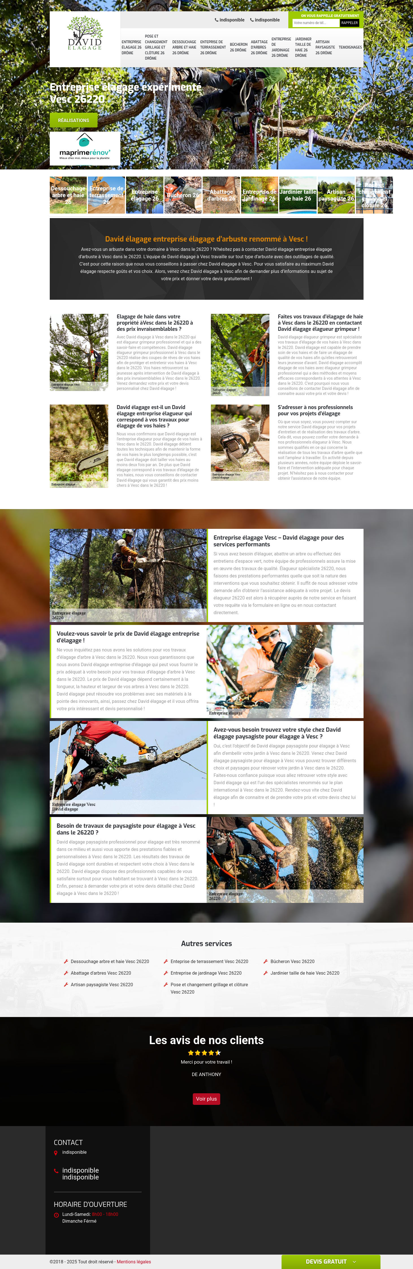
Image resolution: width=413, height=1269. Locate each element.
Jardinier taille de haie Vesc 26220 (305, 973)
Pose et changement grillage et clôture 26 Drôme (156, 47)
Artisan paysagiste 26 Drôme (325, 47)
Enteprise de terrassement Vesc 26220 (209, 961)
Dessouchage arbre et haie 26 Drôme (184, 47)
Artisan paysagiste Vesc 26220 (102, 984)
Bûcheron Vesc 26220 (293, 961)
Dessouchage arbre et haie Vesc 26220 (110, 961)
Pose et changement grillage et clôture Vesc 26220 (209, 988)
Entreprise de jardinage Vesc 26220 (206, 973)
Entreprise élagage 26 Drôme (132, 47)
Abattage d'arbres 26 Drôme (259, 47)
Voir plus (206, 1099)
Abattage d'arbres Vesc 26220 (101, 973)
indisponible (230, 20)
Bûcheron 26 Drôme (238, 47)
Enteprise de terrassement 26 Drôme (213, 47)
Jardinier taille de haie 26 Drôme (303, 47)
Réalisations (73, 120)
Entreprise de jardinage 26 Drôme (281, 47)
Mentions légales (134, 1261)
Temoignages (350, 47)
